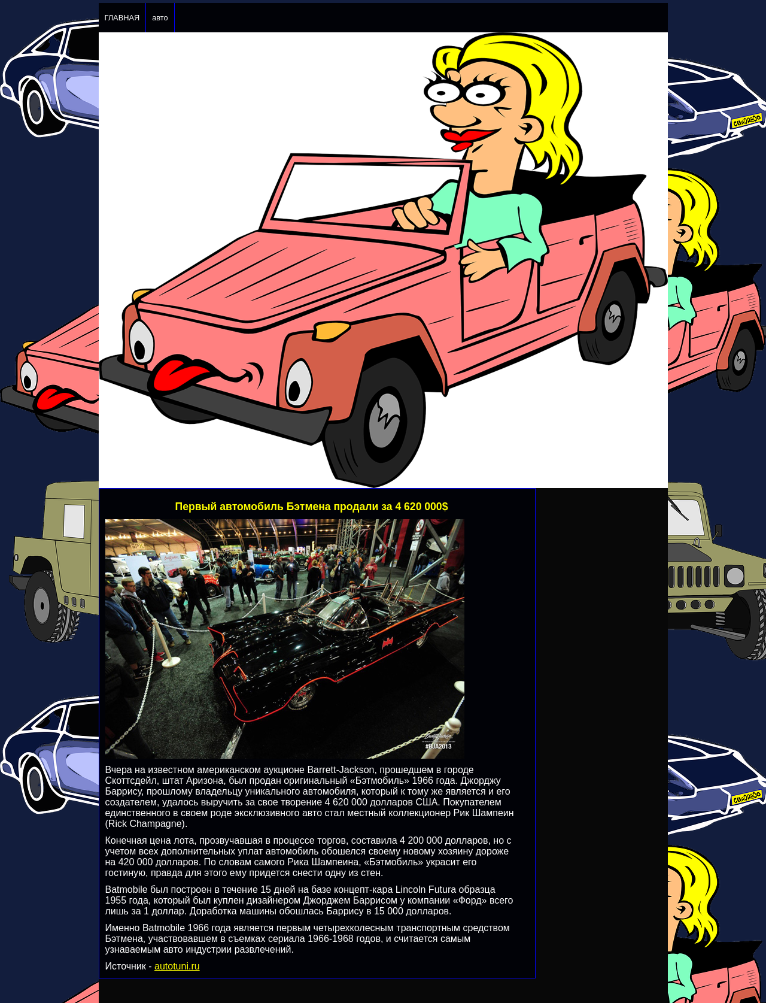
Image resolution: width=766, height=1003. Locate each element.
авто (160, 17)
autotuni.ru (177, 966)
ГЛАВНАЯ (122, 17)
